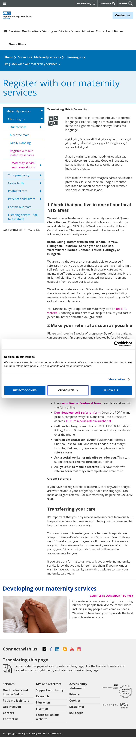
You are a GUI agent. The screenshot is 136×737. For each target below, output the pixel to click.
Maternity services (47, 57)
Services (14, 31)
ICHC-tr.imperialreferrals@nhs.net (88, 421)
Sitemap (42, 709)
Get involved (12, 707)
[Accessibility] (86, 3)
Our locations (31, 31)
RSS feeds (76, 713)
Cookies (75, 700)
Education (43, 702)
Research (42, 696)
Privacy (74, 694)
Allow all (111, 390)
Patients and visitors (21, 199)
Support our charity (50, 690)
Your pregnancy (18, 175)
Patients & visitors (16, 700)
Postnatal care (17, 191)
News (13, 44)
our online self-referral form (80, 403)
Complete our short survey (111, 596)
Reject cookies (25, 390)
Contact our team (19, 207)
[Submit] (130, 3)
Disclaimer (76, 707)
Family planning (20, 143)
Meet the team (19, 135)
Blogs (22, 44)
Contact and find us (109, 31)
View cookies (116, 379)
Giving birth (16, 183)
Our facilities (18, 127)
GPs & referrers (69, 31)
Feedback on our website (47, 717)
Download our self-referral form (77, 412)
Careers (8, 713)
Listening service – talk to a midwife (23, 217)
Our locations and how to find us (15, 692)
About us (88, 31)
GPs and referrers (48, 684)
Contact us (123, 15)
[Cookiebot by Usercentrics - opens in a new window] (116, 344)
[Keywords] (123, 3)
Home (9, 57)
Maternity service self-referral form (23, 165)
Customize (68, 390)
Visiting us (49, 31)
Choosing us (74, 57)
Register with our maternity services (33, 64)
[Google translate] (107, 3)
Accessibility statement (78, 686)
